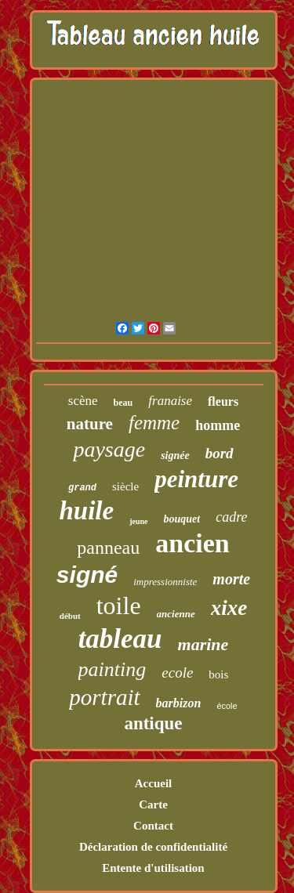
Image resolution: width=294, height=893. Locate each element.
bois (218, 674)
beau (123, 402)
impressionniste (165, 582)
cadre (231, 517)
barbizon (178, 703)
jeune (138, 521)
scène (83, 400)
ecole (177, 672)
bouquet (182, 519)
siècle (125, 486)
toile (118, 605)
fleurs (223, 401)
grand (82, 488)
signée (175, 455)
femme (154, 422)
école (226, 705)
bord (219, 453)
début (70, 615)
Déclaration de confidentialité (153, 847)
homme (217, 425)
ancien (192, 543)
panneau (108, 547)
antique (153, 723)
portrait (104, 697)
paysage (109, 449)
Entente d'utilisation (153, 868)
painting (112, 669)
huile (86, 511)
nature (90, 423)
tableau (120, 639)
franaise (170, 400)
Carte (153, 804)
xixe (229, 608)
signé (87, 575)
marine (203, 644)
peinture (196, 479)
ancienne (176, 614)
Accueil (153, 783)
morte (231, 579)
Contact (153, 825)
